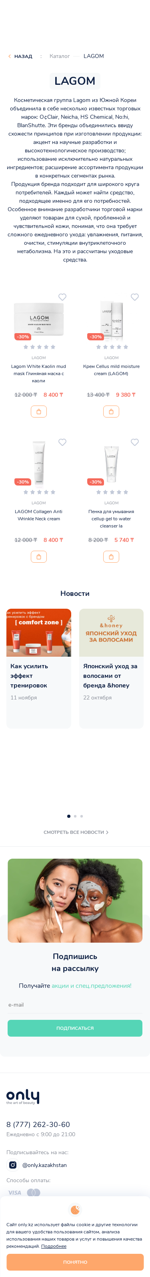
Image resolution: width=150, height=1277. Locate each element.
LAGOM (94, 56)
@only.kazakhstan (36, 1165)
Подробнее (53, 1246)
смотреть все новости (77, 832)
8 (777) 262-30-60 (38, 1124)
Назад (23, 56)
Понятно (75, 1262)
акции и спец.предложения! (92, 985)
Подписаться (75, 1028)
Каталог (60, 56)
